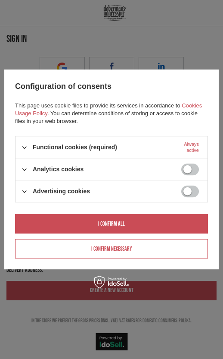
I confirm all (111, 223)
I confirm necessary (111, 248)
